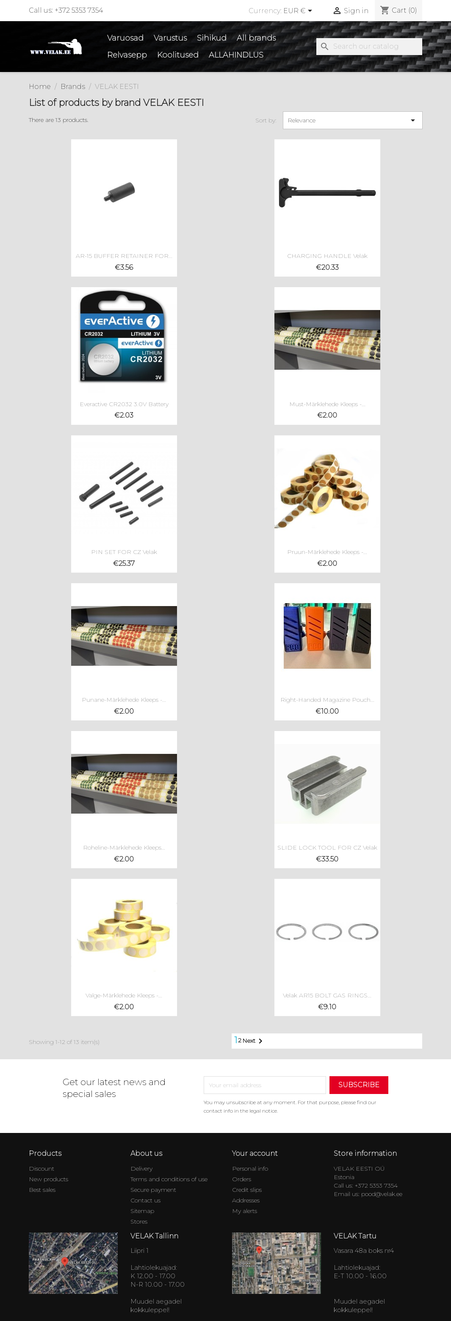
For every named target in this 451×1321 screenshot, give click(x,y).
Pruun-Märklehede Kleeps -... (327, 552)
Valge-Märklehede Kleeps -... (124, 995)
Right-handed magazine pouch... (327, 699)
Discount (41, 1168)
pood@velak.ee (381, 1194)
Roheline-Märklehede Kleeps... (124, 847)
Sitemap (142, 1211)
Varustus (170, 38)
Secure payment (153, 1190)
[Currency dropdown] (299, 11)
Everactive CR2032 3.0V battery (124, 404)
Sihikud (212, 38)
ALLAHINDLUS (236, 55)
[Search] (369, 46)
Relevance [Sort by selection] (353, 120)
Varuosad (125, 38)
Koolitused (178, 55)
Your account (255, 1153)
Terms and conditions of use (169, 1179)
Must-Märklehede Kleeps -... (327, 404)
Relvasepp (127, 55)
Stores (138, 1221)
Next (254, 1041)
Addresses (246, 1200)
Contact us (145, 1200)
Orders (241, 1179)
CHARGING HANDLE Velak (327, 256)
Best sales (42, 1190)
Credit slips (247, 1190)
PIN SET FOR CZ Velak (124, 552)
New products (48, 1179)
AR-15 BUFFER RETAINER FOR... (124, 256)
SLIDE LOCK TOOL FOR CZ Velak (327, 847)
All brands (256, 38)
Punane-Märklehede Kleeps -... (124, 699)
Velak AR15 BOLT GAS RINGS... (327, 995)
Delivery (141, 1168)
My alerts (244, 1211)
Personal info (250, 1168)
